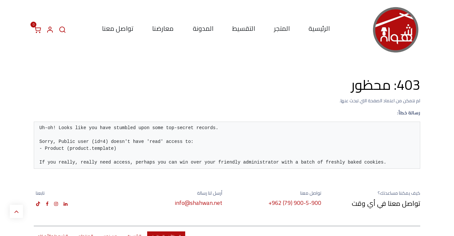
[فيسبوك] (47, 203)
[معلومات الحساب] (49, 30)
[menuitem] (319, 30)
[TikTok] (38, 203)
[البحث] (62, 30)
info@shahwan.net (198, 202)
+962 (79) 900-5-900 (294, 202)
